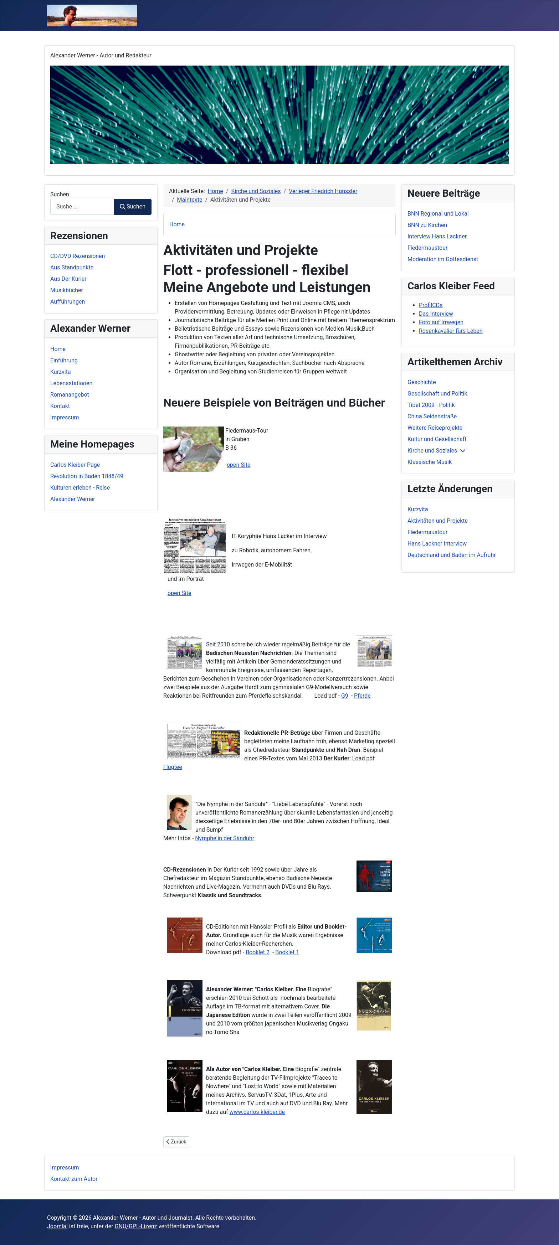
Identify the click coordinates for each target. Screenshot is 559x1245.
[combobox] (82, 207)
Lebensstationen (71, 383)
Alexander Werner (72, 499)
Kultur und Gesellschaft (437, 439)
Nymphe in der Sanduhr (224, 838)
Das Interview (436, 313)
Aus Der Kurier (68, 278)
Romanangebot (69, 394)
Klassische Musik (429, 462)
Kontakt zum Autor (74, 1179)
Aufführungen (67, 301)
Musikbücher (66, 290)
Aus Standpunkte (71, 267)
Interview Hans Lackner (437, 236)
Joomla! (57, 1226)
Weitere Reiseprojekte (434, 427)
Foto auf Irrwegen (441, 322)
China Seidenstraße (432, 416)
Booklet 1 (287, 952)
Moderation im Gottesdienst (442, 259)
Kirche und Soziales (432, 450)
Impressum (64, 417)
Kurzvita (60, 371)
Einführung (64, 360)
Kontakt (60, 406)
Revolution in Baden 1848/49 (86, 476)
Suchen (59, 194)
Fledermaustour (427, 247)
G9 (344, 695)
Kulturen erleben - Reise (80, 487)
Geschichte (421, 382)
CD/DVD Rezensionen (77, 256)
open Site (239, 464)
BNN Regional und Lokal (438, 213)
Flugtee (172, 767)
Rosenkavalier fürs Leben (451, 330)
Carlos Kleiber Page (75, 464)
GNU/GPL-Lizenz (136, 1226)
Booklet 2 (258, 952)
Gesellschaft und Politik (437, 393)
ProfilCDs (430, 305)
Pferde (362, 695)
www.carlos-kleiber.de (257, 1112)
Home (58, 349)
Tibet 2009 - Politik (431, 405)
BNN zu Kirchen (427, 225)
